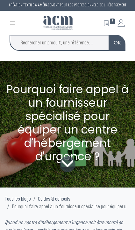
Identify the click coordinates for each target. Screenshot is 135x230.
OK (117, 42)
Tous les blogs (18, 199)
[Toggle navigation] (12, 23)
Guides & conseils (54, 199)
